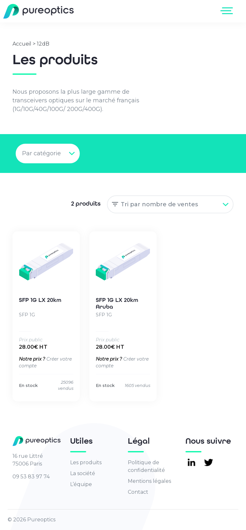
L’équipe (81, 484)
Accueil (21, 44)
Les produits (86, 462)
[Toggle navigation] (228, 10)
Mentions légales (149, 481)
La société (82, 473)
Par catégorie (41, 153)
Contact (138, 492)
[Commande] (170, 204)
